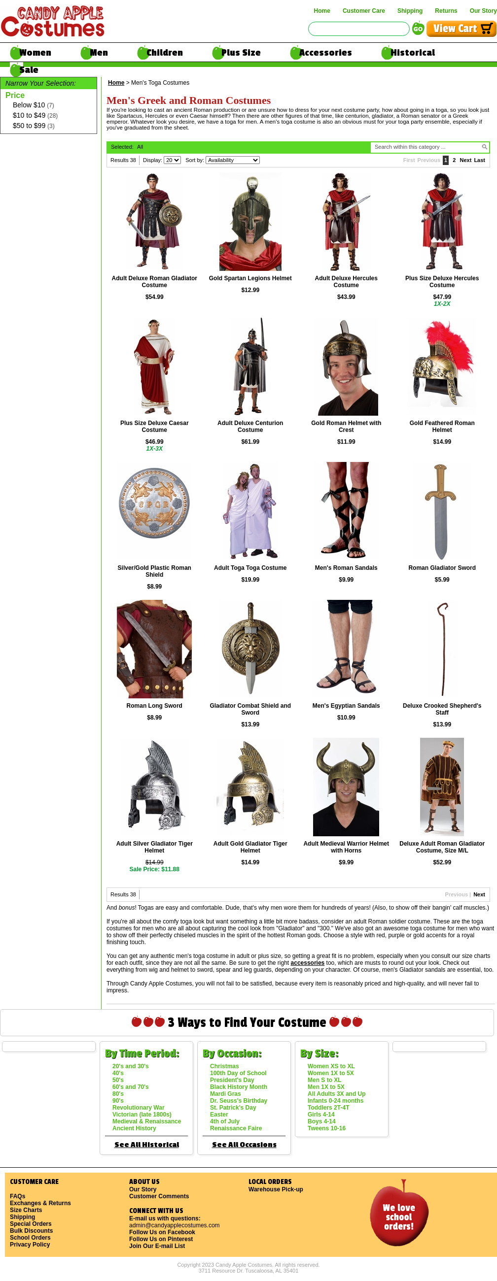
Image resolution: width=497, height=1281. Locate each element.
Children (164, 52)
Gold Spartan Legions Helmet (250, 278)
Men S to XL (325, 1080)
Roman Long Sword (154, 705)
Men (99, 52)
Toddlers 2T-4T (328, 1107)
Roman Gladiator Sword (442, 567)
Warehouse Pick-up (275, 1189)
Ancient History (134, 1128)
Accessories (325, 52)
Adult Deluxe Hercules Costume (346, 282)
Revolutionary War (138, 1107)
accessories (308, 962)
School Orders (30, 1237)
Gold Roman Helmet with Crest (346, 426)
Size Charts (26, 1210)
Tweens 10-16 (327, 1128)
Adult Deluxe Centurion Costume (250, 426)
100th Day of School (238, 1073)
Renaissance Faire (236, 1128)
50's (118, 1080)
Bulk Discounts (31, 1230)
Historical (412, 52)
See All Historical (146, 1145)
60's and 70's (130, 1087)
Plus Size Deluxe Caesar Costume (154, 426)
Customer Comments (159, 1196)
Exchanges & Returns (40, 1203)
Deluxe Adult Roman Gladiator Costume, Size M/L (442, 847)
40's (118, 1073)
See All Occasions (244, 1145)
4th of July (225, 1121)
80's (118, 1093)
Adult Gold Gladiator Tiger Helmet (250, 847)
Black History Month (238, 1087)
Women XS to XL (331, 1066)
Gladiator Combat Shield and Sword (250, 709)
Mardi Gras (225, 1093)
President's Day (232, 1080)
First (409, 160)
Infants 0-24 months (335, 1100)
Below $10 (33, 105)
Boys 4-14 (322, 1121)
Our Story (483, 10)
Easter (219, 1114)
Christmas (224, 1066)
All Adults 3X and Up (337, 1093)
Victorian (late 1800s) (142, 1114)
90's (118, 1100)
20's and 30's (130, 1066)
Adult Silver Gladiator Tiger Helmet (154, 847)
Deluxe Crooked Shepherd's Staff (442, 709)
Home (322, 10)
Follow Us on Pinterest (161, 1239)
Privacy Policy (30, 1244)
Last (479, 160)
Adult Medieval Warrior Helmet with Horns (346, 847)
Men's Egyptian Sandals (346, 705)
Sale (28, 70)
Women (35, 52)
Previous (429, 160)
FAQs (17, 1196)
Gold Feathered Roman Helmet (442, 426)
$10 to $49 (35, 115)
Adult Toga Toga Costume (250, 567)
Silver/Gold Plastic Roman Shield (154, 571)
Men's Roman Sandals (346, 567)
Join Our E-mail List (157, 1246)
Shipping (410, 10)
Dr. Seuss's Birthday (238, 1100)
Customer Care (364, 10)
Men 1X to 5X (326, 1087)
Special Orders (31, 1223)
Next (466, 160)
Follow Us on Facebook (162, 1232)
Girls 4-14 (321, 1114)
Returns (446, 10)
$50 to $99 (34, 126)
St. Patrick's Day (233, 1107)
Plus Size (241, 52)
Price (15, 95)
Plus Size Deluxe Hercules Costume (442, 282)
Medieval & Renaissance (146, 1121)
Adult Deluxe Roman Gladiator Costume (154, 282)
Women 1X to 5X (331, 1073)
